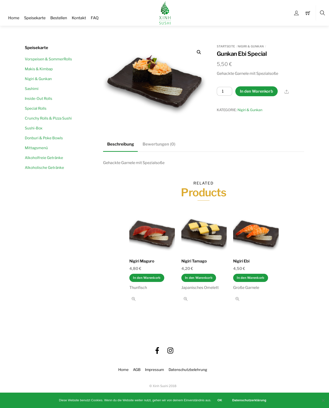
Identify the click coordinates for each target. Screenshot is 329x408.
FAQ (95, 18)
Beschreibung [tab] (120, 144)
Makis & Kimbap (39, 69)
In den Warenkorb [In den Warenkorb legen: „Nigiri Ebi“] (250, 278)
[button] (199, 52)
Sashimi (32, 88)
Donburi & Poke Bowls (44, 138)
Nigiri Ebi (241, 261)
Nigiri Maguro (141, 261)
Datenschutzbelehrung (188, 369)
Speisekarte (35, 18)
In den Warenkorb (256, 91)
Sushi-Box (33, 128)
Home (13, 18)
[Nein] (323, 400)
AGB (137, 369)
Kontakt (79, 18)
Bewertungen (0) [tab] (159, 144)
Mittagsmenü (36, 148)
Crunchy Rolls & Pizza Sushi (48, 118)
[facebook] (157, 350)
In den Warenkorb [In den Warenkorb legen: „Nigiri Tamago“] (198, 278)
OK (219, 400)
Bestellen (58, 18)
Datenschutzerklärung (249, 400)
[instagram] (171, 350)
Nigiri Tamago (194, 261)
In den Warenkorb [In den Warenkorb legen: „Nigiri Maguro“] (146, 278)
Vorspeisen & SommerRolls (48, 59)
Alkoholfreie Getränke (44, 157)
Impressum (154, 369)
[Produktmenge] (224, 91)
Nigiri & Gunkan (251, 46)
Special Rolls (35, 108)
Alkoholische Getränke (44, 167)
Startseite (226, 46)
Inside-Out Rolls (38, 98)
